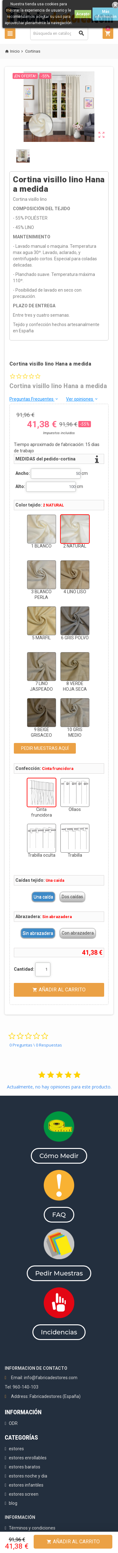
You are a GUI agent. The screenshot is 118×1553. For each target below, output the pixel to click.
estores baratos (24, 1466)
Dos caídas (72, 896)
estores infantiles (26, 1485)
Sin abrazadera (38, 933)
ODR (13, 1423)
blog (13, 1503)
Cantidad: (24, 969)
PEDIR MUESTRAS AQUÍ (45, 748)
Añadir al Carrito (73, 1542)
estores (16, 1448)
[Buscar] (59, 33)
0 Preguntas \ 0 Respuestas (35, 1045)
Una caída (43, 896)
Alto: (20, 486)
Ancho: (22, 473)
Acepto (83, 14)
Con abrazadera (78, 933)
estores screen (23, 1494)
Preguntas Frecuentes (34, 399)
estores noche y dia (28, 1475)
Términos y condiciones (32, 1527)
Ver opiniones (82, 399)
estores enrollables (28, 1457)
